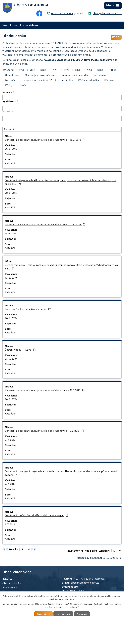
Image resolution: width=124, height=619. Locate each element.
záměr (22, 85)
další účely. (69, 599)
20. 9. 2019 (11, 193)
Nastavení (82, 614)
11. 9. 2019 (10, 233)
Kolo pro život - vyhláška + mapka (28, 309)
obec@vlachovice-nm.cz (107, 13)
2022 (66, 70)
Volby (9, 85)
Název (7, 92)
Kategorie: (8, 69)
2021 (55, 70)
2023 (78, 70)
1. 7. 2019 (10, 524)
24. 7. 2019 (11, 399)
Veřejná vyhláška (89, 80)
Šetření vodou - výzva (20, 349)
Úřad (15, 25)
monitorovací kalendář (74, 75)
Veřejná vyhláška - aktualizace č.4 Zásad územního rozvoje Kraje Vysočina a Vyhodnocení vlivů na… (61, 267)
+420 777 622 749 (62, 13)
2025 (100, 70)
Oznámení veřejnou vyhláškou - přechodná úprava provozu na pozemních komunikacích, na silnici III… (60, 182)
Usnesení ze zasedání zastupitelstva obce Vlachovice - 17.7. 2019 (45, 390)
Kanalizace (12, 75)
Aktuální (10, 163)
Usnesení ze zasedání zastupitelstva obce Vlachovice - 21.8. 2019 (45, 224)
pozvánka (100, 75)
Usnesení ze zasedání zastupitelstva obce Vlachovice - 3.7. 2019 (44, 430)
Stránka (13, 549)
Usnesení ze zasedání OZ (37, 80)
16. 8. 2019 (11, 277)
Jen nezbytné (63, 614)
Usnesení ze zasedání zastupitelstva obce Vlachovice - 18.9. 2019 (45, 139)
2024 (89, 70)
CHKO (113, 70)
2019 (32, 70)
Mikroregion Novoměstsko (40, 75)
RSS (116, 37)
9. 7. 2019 (10, 439)
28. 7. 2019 (11, 318)
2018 (21, 70)
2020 (43, 70)
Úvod (5, 25)
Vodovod (110, 80)
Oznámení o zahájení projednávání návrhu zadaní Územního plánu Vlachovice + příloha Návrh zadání (61, 473)
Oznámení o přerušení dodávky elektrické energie (36, 515)
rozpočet (11, 80)
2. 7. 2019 (10, 484)
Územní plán (65, 80)
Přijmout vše (43, 614)
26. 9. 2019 (11, 148)
